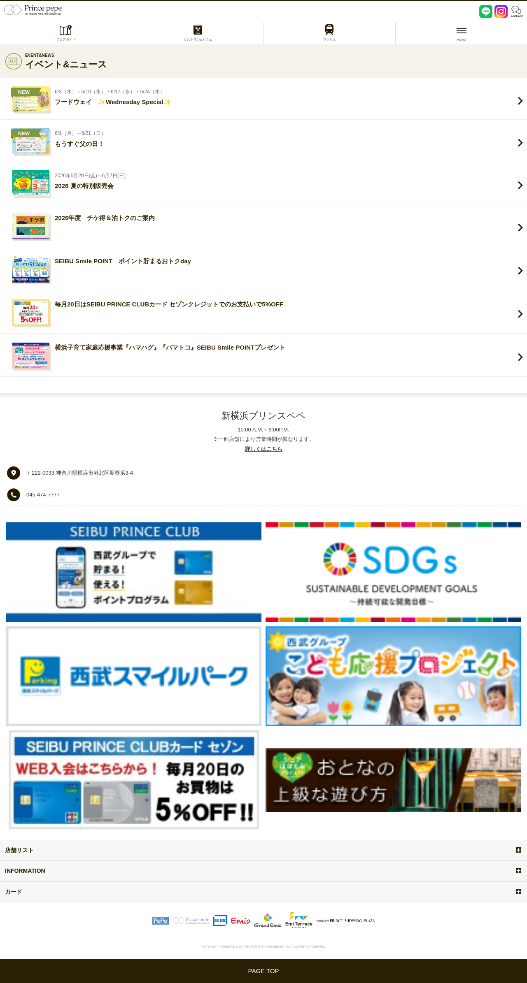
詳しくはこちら (263, 449)
